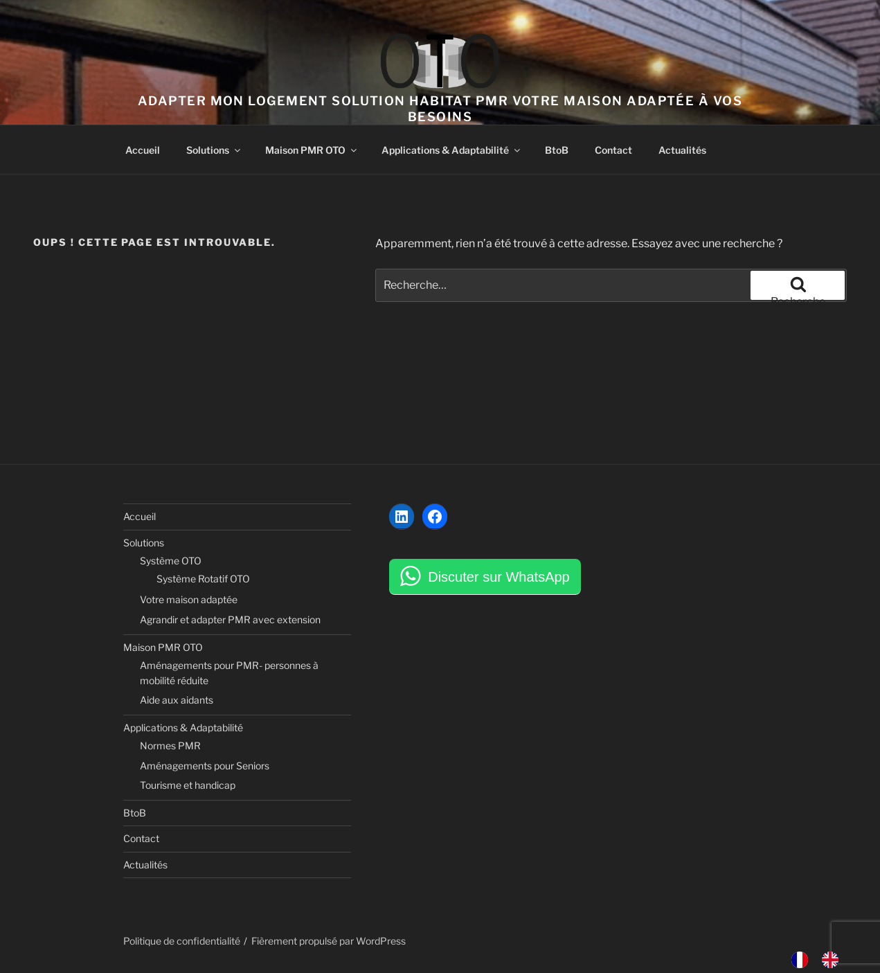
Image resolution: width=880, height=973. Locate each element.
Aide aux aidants (176, 700)
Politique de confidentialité (181, 941)
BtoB (556, 150)
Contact (613, 150)
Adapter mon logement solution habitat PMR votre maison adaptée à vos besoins (440, 108)
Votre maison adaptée (188, 599)
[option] (833, 960)
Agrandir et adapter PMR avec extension (230, 619)
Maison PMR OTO (312, 150)
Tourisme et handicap (187, 785)
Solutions (214, 150)
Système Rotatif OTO (203, 578)
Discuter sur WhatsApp (499, 576)
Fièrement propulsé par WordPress (328, 941)
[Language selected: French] (821, 960)
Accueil (142, 150)
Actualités (682, 150)
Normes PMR (170, 745)
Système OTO (170, 560)
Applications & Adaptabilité (451, 150)
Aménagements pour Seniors (204, 765)
